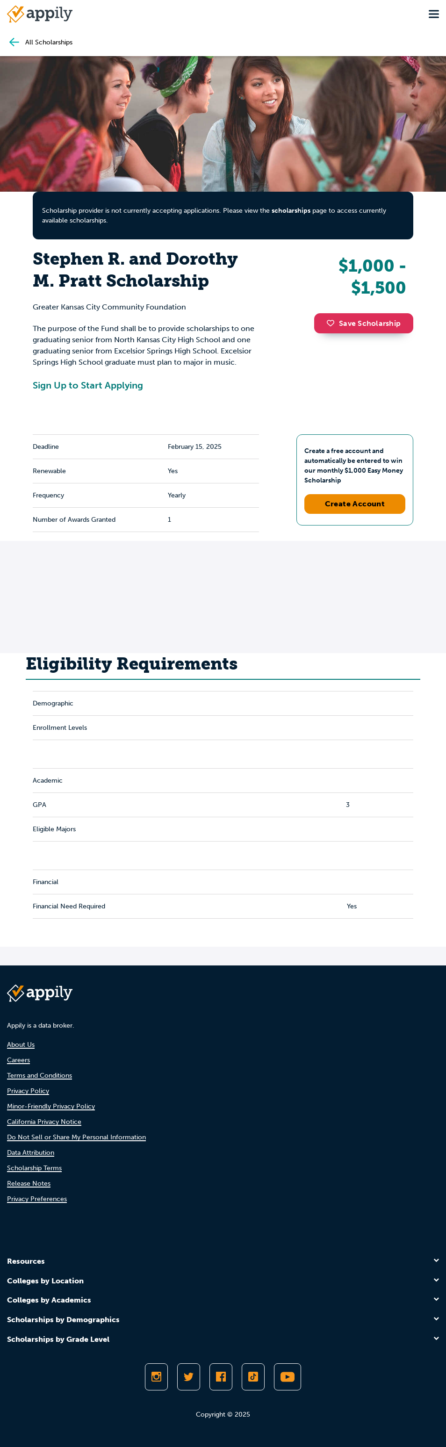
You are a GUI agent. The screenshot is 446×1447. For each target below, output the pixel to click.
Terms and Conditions (39, 1076)
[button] (333, 323)
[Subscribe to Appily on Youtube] (287, 1376)
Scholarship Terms (34, 1168)
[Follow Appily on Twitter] (188, 1376)
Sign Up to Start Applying (88, 385)
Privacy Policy (28, 1091)
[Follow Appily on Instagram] (156, 1376)
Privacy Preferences (37, 1199)
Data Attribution (30, 1153)
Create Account (355, 503)
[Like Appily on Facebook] (220, 1376)
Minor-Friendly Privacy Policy (51, 1106)
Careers (18, 1060)
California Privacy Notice (44, 1122)
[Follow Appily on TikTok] (253, 1376)
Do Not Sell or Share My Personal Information (76, 1137)
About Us (21, 1045)
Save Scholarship (364, 323)
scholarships (291, 211)
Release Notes (28, 1184)
